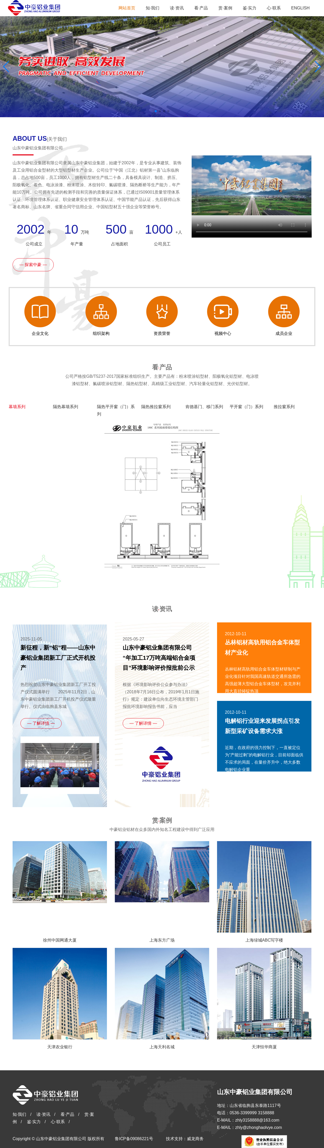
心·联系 (57, 1121)
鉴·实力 (34, 1121)
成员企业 (284, 316)
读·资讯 (43, 1114)
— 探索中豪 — (33, 264)
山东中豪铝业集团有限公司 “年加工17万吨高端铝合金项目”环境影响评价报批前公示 (159, 657)
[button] (317, 66)
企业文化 (40, 316)
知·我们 (19, 1114)
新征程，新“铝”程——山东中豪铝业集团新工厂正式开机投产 (57, 657)
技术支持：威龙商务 (185, 1138)
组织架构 (101, 316)
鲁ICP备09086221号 (134, 1138)
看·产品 (67, 1114)
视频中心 (223, 316)
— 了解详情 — (41, 723)
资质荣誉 (162, 316)
